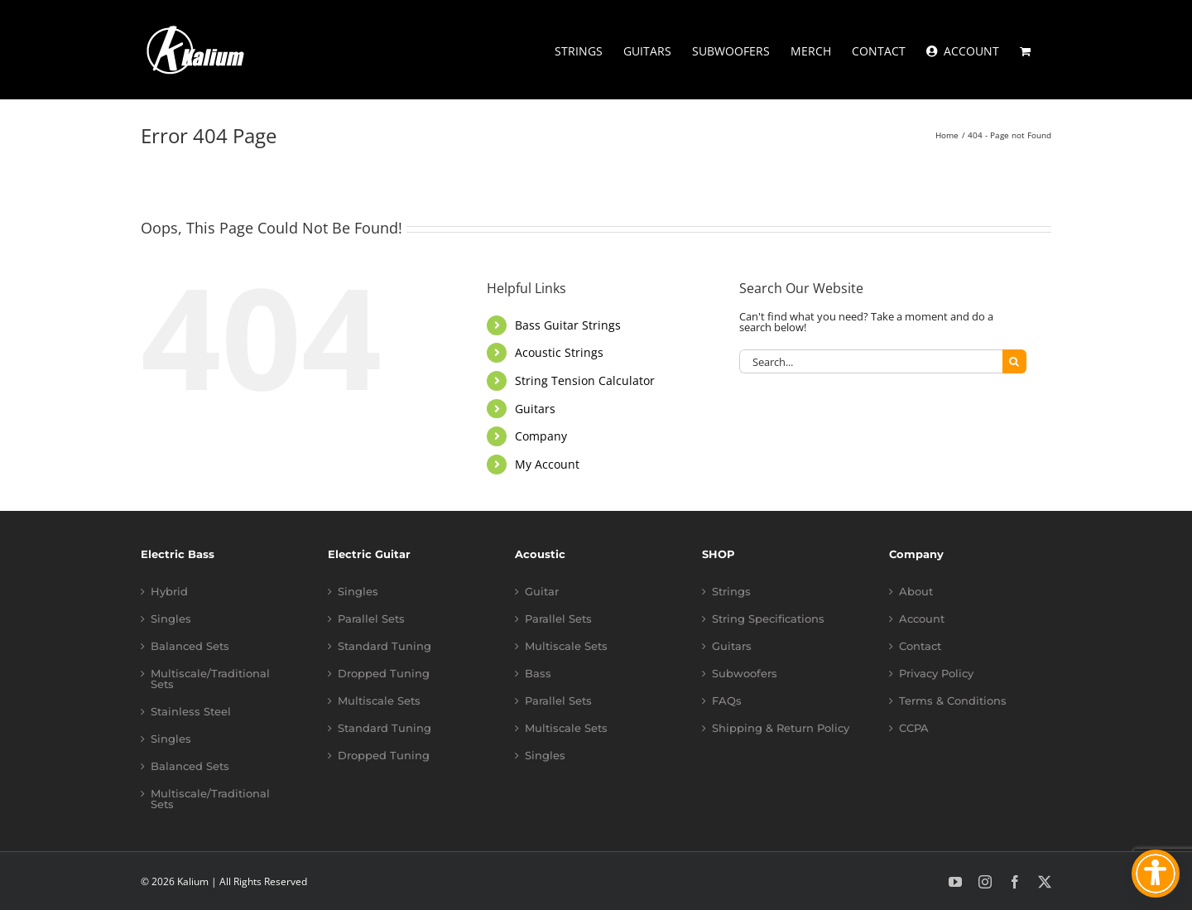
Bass (538, 673)
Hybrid (169, 591)
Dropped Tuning (384, 673)
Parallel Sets (371, 619)
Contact (920, 646)
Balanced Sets (190, 646)
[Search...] (870, 361)
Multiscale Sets (379, 701)
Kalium (193, 881)
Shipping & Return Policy (780, 728)
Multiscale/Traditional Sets (210, 679)
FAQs (727, 701)
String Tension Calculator (585, 380)
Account (921, 619)
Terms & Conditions (953, 701)
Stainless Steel (191, 711)
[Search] (1014, 361)
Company (541, 436)
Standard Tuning (384, 646)
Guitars (535, 408)
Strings (731, 591)
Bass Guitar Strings (568, 325)
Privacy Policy (936, 673)
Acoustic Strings (559, 352)
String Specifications (768, 619)
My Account (547, 464)
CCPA (914, 728)
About (916, 591)
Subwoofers (744, 673)
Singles (171, 619)
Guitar (542, 591)
